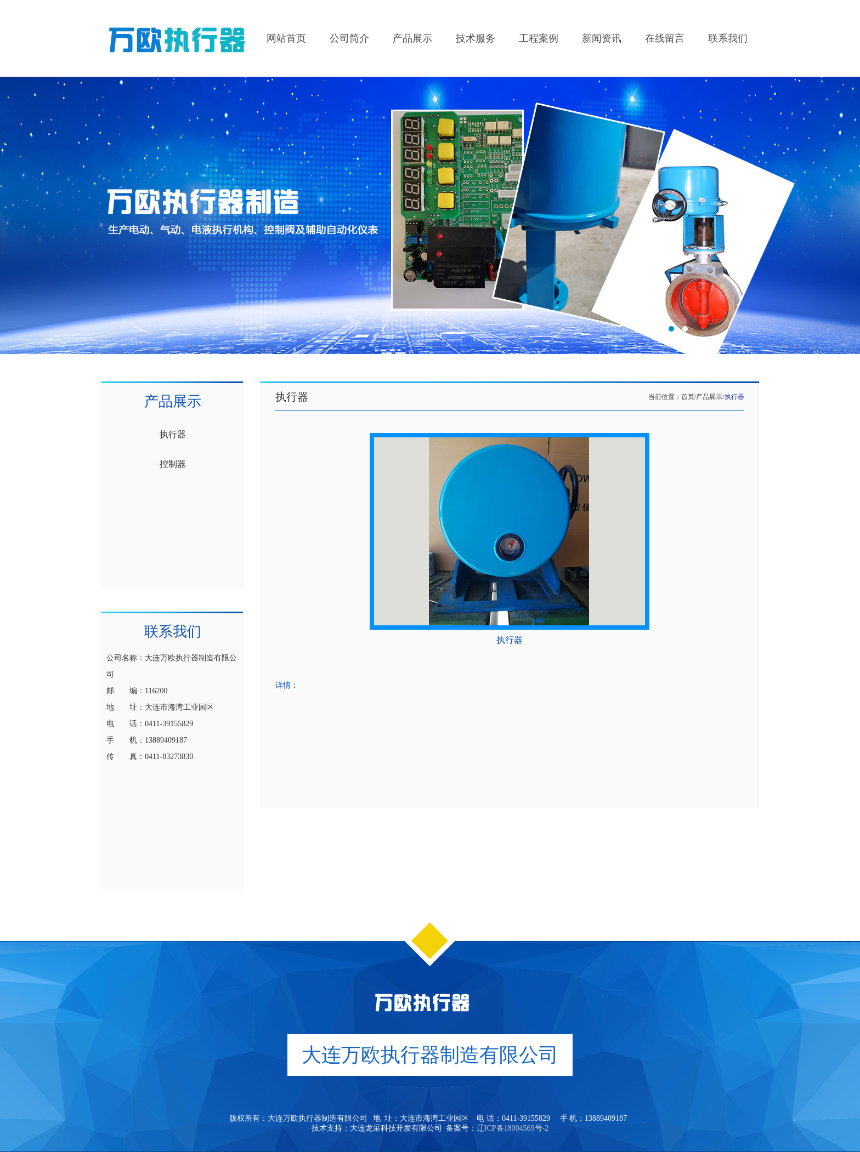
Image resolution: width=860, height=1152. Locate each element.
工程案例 (538, 38)
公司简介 (349, 38)
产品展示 (412, 38)
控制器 (173, 464)
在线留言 (664, 38)
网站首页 (286, 38)
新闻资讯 (601, 38)
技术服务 (475, 38)
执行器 (173, 434)
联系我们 (728, 38)
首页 (687, 397)
